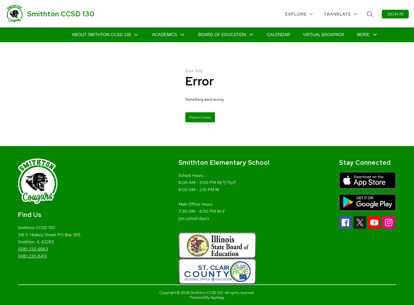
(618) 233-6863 (33, 249)
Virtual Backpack (323, 34)
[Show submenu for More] (363, 35)
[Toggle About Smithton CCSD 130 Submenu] (136, 34)
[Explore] (299, 14)
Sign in (395, 14)
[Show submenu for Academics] (164, 35)
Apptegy (217, 297)
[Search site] (370, 14)
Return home (200, 117)
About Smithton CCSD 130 (101, 34)
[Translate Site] (340, 14)
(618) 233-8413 (32, 256)
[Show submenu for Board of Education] (222, 35)
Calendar (278, 34)
